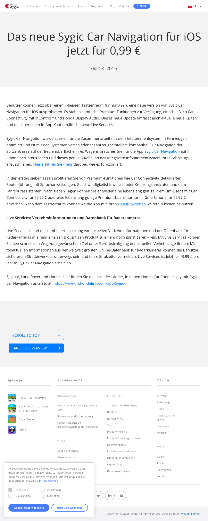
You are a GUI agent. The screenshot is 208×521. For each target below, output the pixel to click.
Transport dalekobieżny (122, 405)
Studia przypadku (68, 450)
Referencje (163, 402)
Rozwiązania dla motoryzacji (75, 416)
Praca (160, 409)
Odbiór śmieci (116, 464)
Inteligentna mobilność (121, 458)
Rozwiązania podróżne (121, 451)
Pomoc (82, 6)
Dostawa (112, 412)
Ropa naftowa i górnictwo (123, 438)
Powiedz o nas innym (166, 417)
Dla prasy (163, 426)
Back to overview (36, 348)
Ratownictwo (115, 418)
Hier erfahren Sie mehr (53, 164)
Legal (160, 476)
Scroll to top (36, 335)
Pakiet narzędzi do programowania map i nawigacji (77, 424)
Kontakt (161, 432)
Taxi (110, 425)
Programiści (98, 6)
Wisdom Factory (190, 513)
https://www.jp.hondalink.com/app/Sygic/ (89, 283)
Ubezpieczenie (116, 444)
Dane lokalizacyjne (119, 471)
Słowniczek (164, 469)
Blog (112, 6)
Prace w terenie (117, 431)
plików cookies (48, 480)
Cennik (161, 456)
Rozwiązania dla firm (58, 6)
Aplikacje (32, 6)
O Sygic (161, 395)
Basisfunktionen (132, 203)
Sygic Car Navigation (162, 151)
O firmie (124, 6)
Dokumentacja (66, 457)
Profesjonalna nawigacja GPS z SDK (77, 407)
